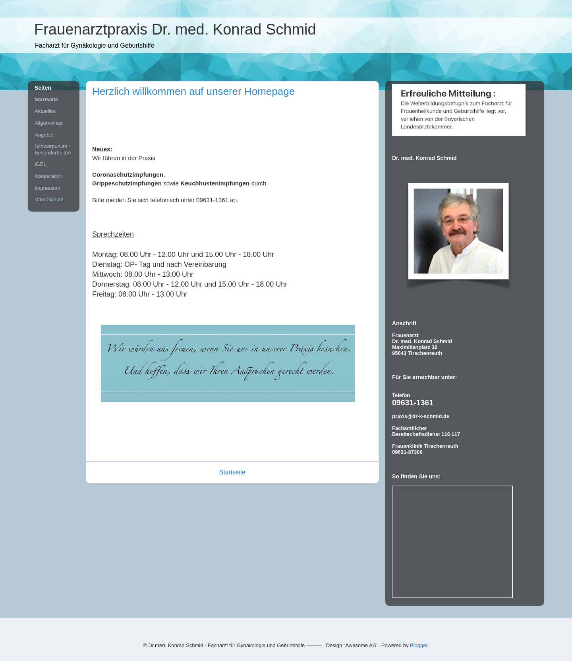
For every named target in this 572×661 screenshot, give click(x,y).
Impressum (47, 188)
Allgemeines (49, 123)
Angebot (44, 135)
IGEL (40, 164)
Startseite (232, 472)
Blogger (418, 645)
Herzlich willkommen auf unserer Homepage (193, 91)
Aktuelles (45, 111)
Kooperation (48, 176)
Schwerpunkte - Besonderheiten (53, 149)
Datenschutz (49, 199)
